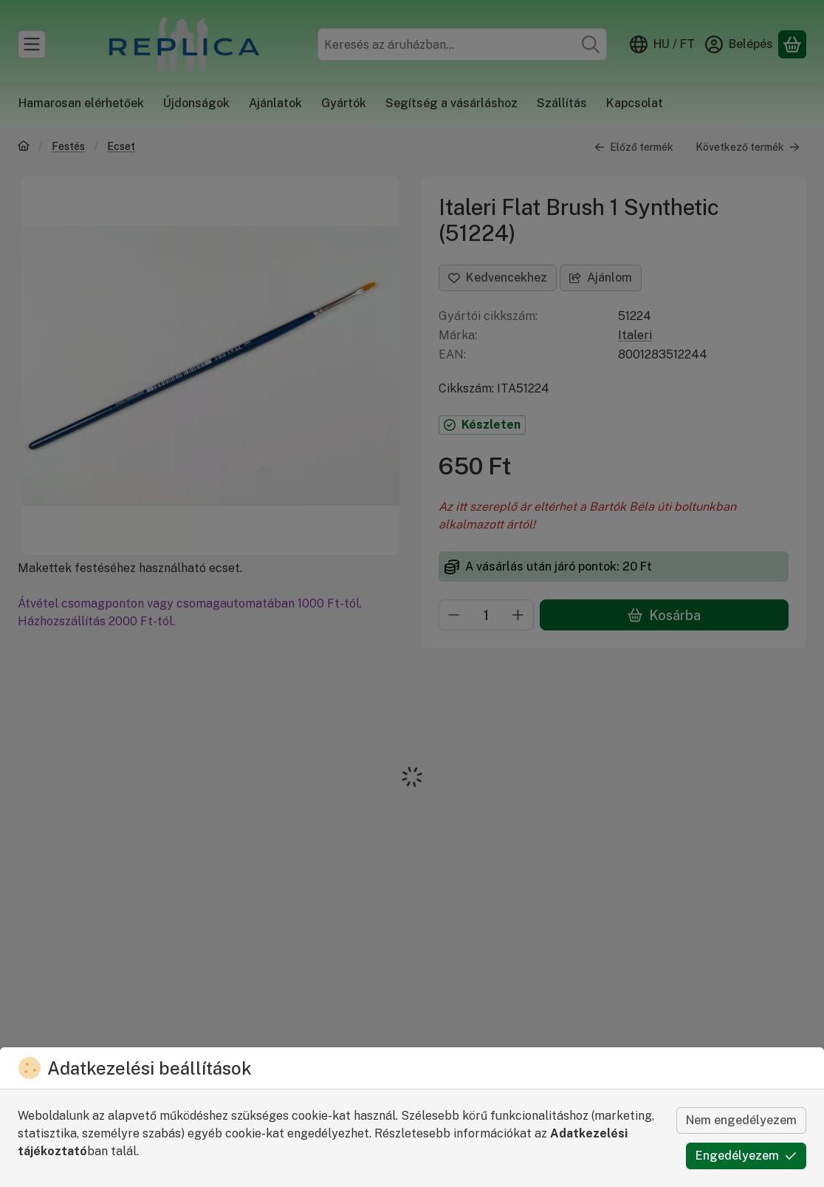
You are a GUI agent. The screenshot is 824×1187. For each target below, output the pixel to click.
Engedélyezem (746, 1156)
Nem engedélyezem (741, 1120)
